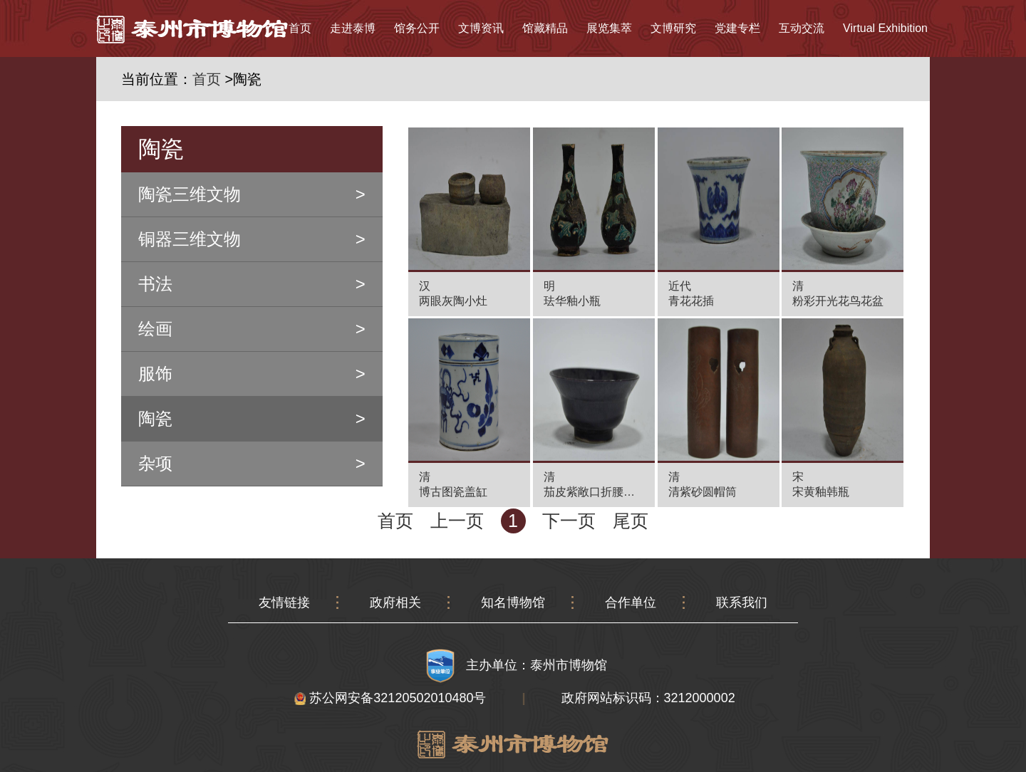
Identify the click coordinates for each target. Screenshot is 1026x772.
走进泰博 (352, 28)
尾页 (630, 521)
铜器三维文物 (189, 239)
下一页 (569, 521)
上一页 (457, 521)
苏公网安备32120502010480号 (390, 698)
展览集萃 (609, 28)
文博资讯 (481, 28)
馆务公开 (417, 28)
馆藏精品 (545, 28)
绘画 (155, 328)
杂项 (155, 463)
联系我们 (741, 602)
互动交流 (801, 28)
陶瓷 (155, 418)
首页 (300, 28)
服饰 (155, 373)
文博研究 (673, 28)
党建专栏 (737, 28)
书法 (155, 283)
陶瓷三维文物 (189, 194)
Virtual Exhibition (885, 28)
